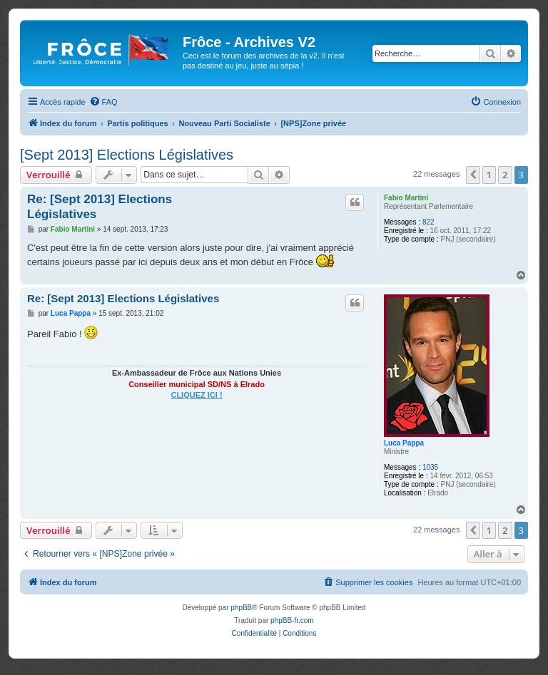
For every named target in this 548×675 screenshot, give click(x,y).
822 (428, 222)
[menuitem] (103, 101)
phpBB (241, 608)
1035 (430, 467)
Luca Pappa (404, 443)
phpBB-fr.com (292, 620)
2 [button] (504, 174)
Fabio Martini (406, 198)
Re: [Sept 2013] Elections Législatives (99, 206)
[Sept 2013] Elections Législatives (126, 155)
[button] (473, 174)
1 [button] (489, 174)
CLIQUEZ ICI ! (196, 395)
